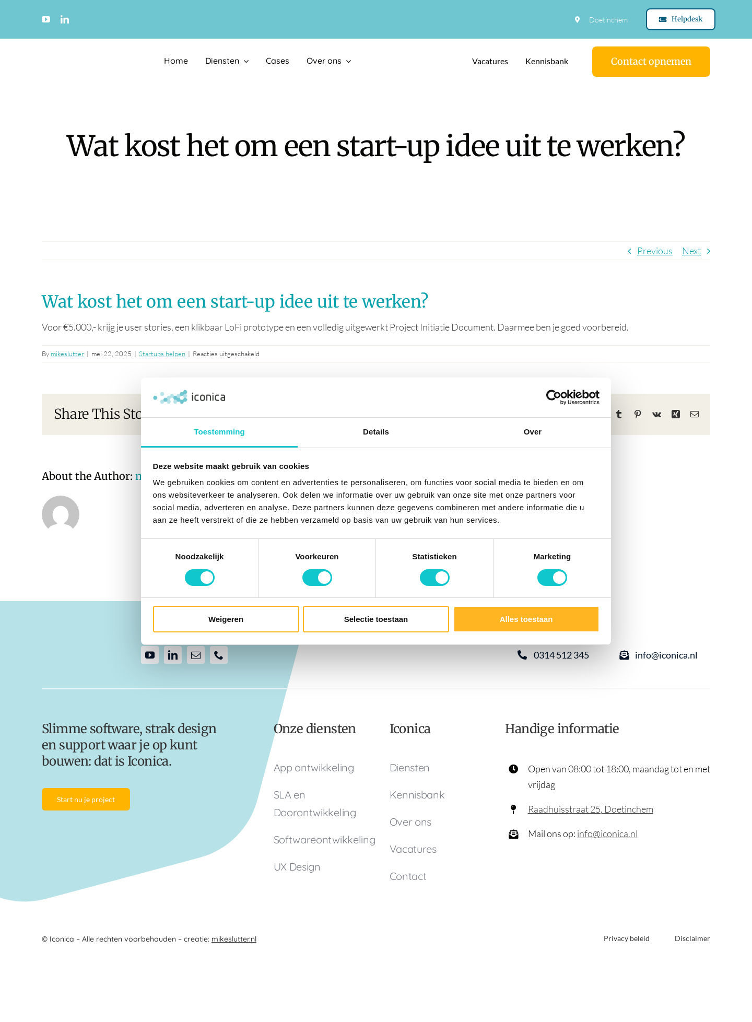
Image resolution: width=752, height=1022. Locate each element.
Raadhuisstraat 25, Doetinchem (590, 809)
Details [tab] (376, 431)
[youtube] (46, 19)
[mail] (196, 655)
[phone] (219, 655)
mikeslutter (67, 353)
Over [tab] (533, 431)
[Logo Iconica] (85, 57)
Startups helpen (162, 353)
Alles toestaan (526, 619)
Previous (655, 250)
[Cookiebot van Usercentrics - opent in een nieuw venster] (554, 397)
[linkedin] (65, 19)
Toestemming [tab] (219, 431)
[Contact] (651, 61)
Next (691, 250)
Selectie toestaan (376, 619)
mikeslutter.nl (234, 939)
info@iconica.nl (607, 833)
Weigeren (225, 619)
